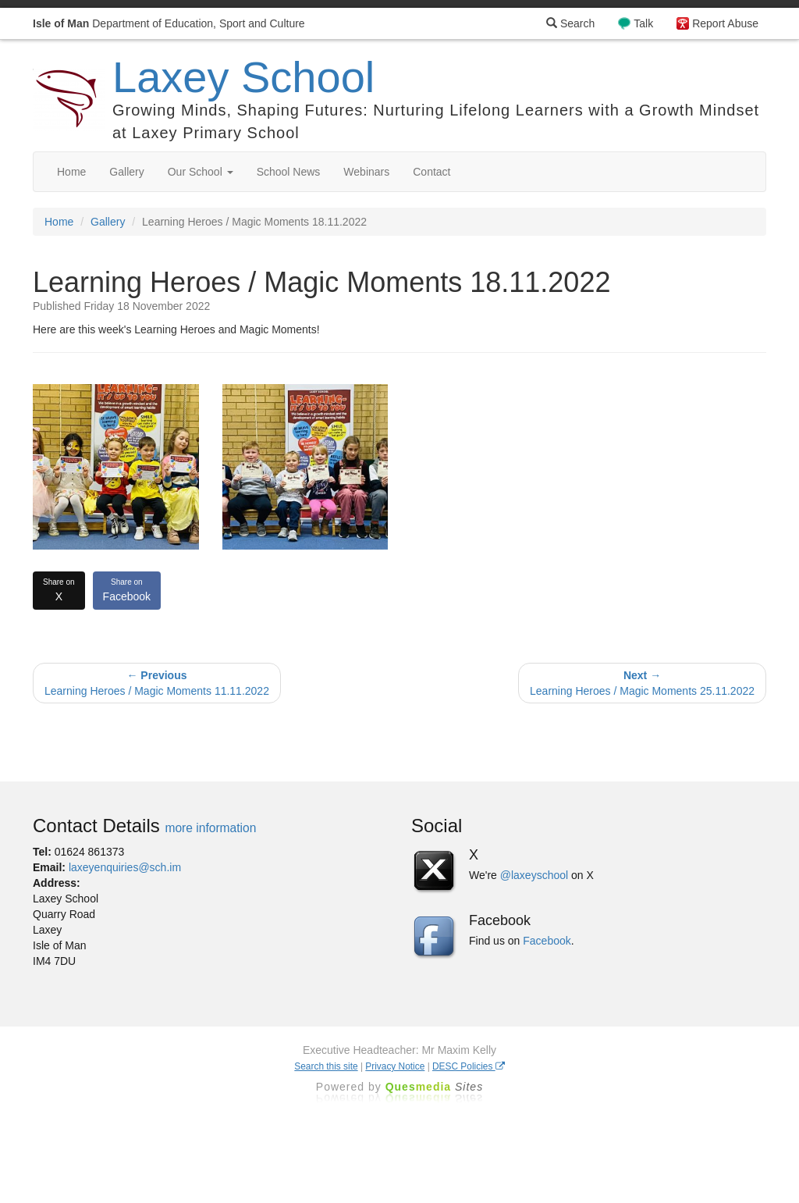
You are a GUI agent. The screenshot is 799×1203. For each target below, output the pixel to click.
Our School (200, 172)
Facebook (127, 589)
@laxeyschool (534, 875)
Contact (431, 172)
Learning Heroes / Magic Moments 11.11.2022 (156, 683)
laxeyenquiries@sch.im (125, 867)
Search (570, 23)
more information (210, 828)
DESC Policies (468, 1066)
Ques (434, 1086)
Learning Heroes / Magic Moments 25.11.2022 (642, 683)
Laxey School (243, 76)
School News (289, 172)
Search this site (325, 1066)
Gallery (126, 172)
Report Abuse (725, 23)
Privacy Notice (394, 1066)
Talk (643, 23)
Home (71, 172)
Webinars (366, 172)
